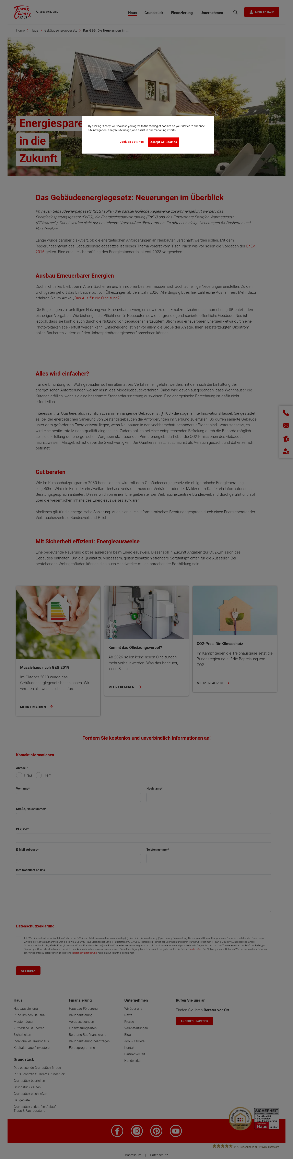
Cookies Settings (132, 141)
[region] (148, 134)
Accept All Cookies (163, 142)
